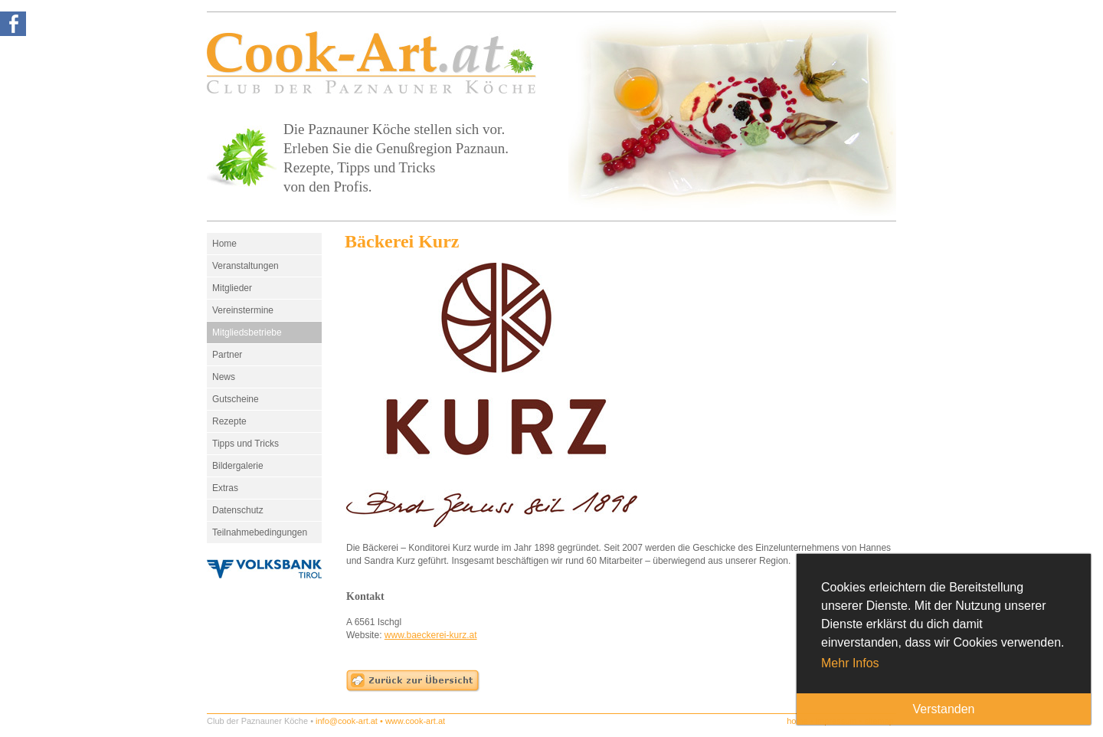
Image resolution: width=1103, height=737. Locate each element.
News (223, 377)
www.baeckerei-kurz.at (431, 635)
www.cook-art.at (415, 721)
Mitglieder (232, 288)
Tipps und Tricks (245, 443)
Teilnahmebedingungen (259, 532)
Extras (225, 488)
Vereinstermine (242, 310)
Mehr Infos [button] (850, 663)
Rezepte (229, 421)
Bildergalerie (237, 465)
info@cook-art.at (347, 721)
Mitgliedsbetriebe (247, 332)
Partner (227, 354)
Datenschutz (237, 510)
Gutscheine (235, 399)
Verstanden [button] (944, 709)
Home (224, 243)
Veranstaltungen (245, 265)
